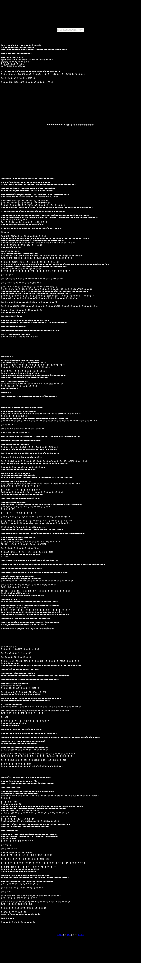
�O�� (60, 935)
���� (81, 935)
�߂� (69, 935)
